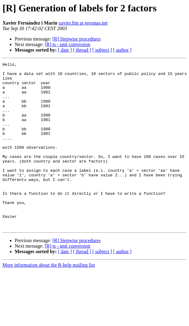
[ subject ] (102, 50)
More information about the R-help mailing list (48, 298)
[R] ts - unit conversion (67, 44)
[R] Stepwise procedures (76, 38)
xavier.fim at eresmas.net (83, 23)
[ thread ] (82, 50)
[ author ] (122, 50)
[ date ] (65, 50)
